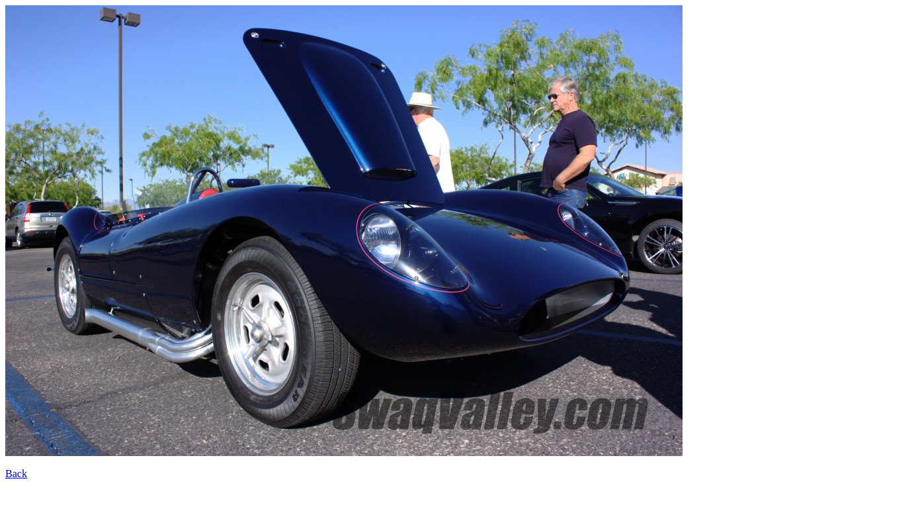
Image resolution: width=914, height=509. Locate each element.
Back (16, 473)
